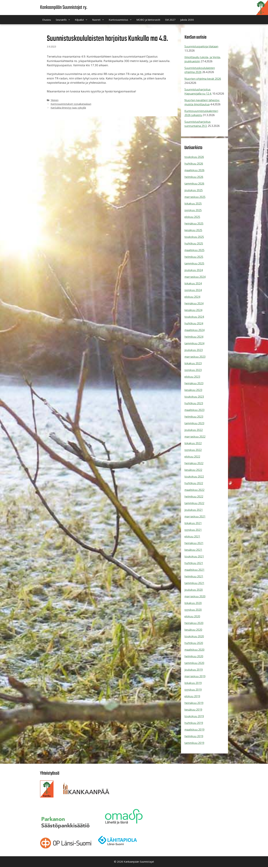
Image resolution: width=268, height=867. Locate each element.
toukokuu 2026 (194, 157)
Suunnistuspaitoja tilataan (201, 46)
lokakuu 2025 (193, 203)
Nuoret (99, 19)
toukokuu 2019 (194, 716)
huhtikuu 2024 (193, 323)
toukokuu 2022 (194, 476)
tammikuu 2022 (194, 503)
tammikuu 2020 (194, 663)
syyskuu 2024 (193, 290)
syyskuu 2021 (193, 530)
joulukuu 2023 (193, 350)
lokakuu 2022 (193, 443)
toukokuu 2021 (194, 556)
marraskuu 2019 (194, 676)
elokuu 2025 (192, 217)
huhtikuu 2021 (193, 563)
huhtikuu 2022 (193, 483)
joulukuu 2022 (193, 430)
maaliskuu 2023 (194, 410)
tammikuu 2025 (194, 263)
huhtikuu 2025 (193, 243)
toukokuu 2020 (194, 636)
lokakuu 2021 (193, 523)
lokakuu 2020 (193, 603)
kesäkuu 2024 (193, 310)
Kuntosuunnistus (121, 19)
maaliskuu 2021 (194, 570)
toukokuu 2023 (194, 396)
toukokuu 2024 (194, 317)
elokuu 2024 (192, 297)
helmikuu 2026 (193, 177)
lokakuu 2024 (193, 283)
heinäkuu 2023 (193, 383)
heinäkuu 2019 (193, 703)
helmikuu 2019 (193, 736)
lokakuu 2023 (193, 363)
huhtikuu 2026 (193, 163)
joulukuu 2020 (193, 590)
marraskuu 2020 (194, 596)
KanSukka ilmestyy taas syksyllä (68, 107)
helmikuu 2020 (193, 656)
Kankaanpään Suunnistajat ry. (63, 7)
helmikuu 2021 (193, 576)
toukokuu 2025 (194, 237)
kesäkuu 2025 (193, 230)
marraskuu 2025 (194, 197)
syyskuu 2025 (193, 210)
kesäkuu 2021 (193, 550)
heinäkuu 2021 (193, 543)
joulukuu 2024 (193, 270)
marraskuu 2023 (194, 357)
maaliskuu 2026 (194, 170)
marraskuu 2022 (194, 436)
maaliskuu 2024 (194, 330)
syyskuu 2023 (193, 370)
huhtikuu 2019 (193, 723)
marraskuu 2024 (194, 277)
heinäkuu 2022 (193, 463)
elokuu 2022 (192, 456)
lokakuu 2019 (193, 683)
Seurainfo (64, 19)
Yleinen (54, 100)
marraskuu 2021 (194, 516)
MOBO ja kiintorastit (148, 19)
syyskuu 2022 (193, 450)
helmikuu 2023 (193, 416)
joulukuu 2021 (193, 510)
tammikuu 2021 (194, 583)
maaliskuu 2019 (194, 729)
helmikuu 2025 (193, 257)
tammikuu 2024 (194, 343)
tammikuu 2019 (194, 743)
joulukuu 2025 (193, 190)
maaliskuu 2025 (194, 250)
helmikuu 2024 (193, 337)
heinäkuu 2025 (193, 223)
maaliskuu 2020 (194, 650)
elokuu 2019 (192, 696)
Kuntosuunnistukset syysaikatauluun (71, 104)
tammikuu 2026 (194, 183)
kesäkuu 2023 (193, 390)
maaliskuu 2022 (194, 490)
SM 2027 (170, 19)
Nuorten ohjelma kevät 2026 (202, 79)
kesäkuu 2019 (193, 709)
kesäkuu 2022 (193, 470)
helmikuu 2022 (193, 496)
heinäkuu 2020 (193, 623)
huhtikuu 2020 (193, 643)
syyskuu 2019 (193, 689)
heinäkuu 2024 (193, 303)
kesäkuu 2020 (193, 630)
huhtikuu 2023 (193, 403)
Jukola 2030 (187, 19)
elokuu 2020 (192, 616)
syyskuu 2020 (193, 610)
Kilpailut (82, 19)
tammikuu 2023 (194, 423)
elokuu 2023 (192, 377)
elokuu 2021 (192, 536)
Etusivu (46, 19)
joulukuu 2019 (193, 670)
